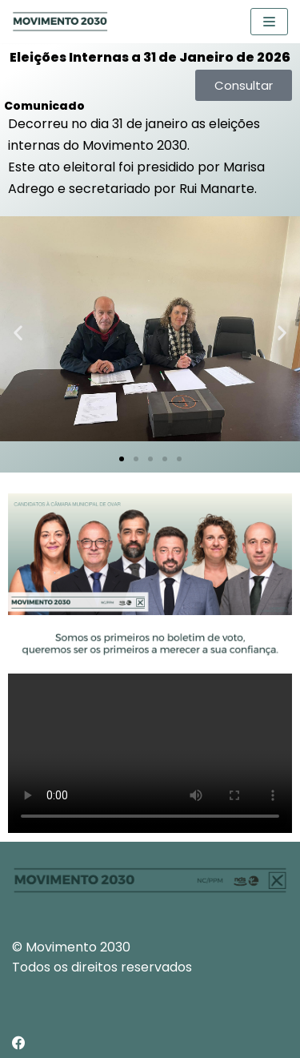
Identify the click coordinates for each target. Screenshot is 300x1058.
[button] (18, 333)
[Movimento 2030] (60, 21)
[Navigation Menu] (269, 21)
